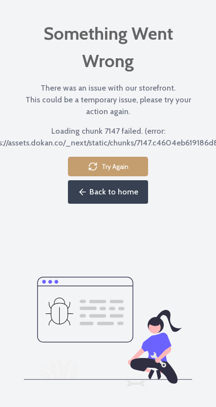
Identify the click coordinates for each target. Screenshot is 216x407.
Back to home (108, 192)
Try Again (108, 166)
